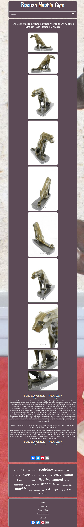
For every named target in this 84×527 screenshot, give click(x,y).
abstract (68, 470)
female (34, 470)
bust (33, 476)
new (69, 490)
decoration (18, 485)
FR (45, 518)
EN (41, 518)
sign (39, 476)
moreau (33, 480)
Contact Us (43, 506)
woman (17, 475)
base (56, 484)
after (57, 489)
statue (68, 474)
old (43, 490)
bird (63, 490)
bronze (55, 474)
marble (20, 489)
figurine (44, 479)
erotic (67, 480)
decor (45, 484)
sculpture (46, 469)
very (28, 470)
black (26, 475)
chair (22, 470)
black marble (67, 485)
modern (59, 470)
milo (48, 489)
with (16, 470)
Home (43, 502)
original (42, 493)
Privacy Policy (43, 510)
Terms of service (42, 514)
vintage (28, 485)
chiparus (37, 490)
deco (45, 475)
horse (27, 481)
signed (57, 479)
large (30, 490)
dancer (20, 480)
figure (35, 484)
